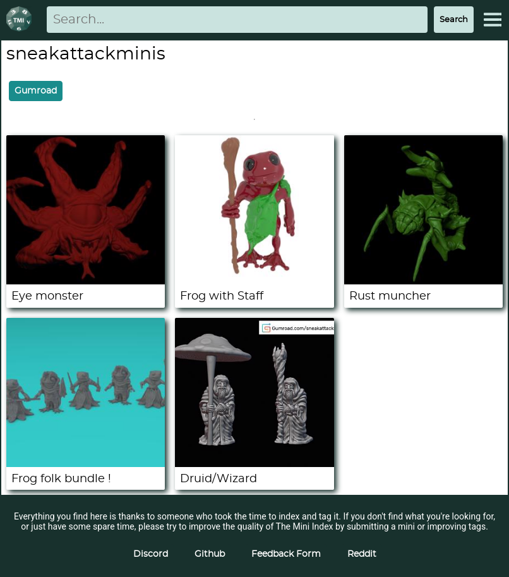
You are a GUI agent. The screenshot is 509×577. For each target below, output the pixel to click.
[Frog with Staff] (254, 281)
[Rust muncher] (423, 281)
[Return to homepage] (21, 19)
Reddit (361, 554)
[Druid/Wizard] (254, 464)
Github (210, 554)
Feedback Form (286, 554)
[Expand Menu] (492, 19)
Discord (150, 554)
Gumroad (36, 91)
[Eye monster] (85, 281)
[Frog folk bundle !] (85, 464)
